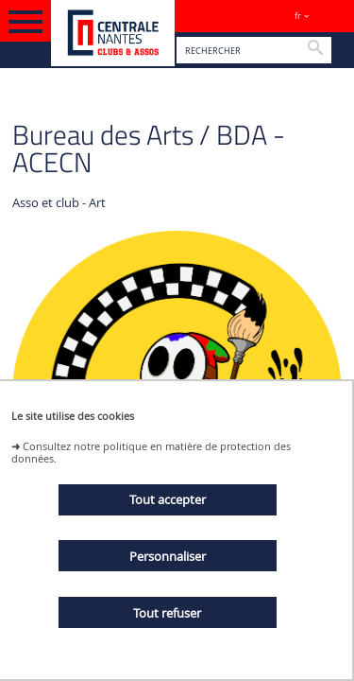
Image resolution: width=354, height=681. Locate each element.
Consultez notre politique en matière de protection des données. (151, 452)
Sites (331, 15)
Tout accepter (167, 499)
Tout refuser (167, 612)
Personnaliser (167, 556)
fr (298, 15)
